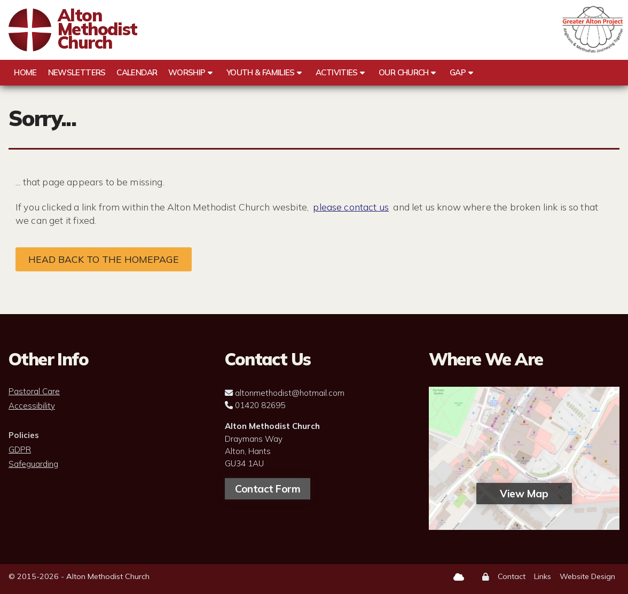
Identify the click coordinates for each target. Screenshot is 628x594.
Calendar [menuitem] (136, 72)
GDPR (20, 450)
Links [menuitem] (542, 576)
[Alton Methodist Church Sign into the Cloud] (458, 577)
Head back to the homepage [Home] (103, 259)
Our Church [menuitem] (404, 72)
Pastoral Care (34, 391)
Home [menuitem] (25, 72)
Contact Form (267, 488)
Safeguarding (33, 464)
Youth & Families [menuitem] (260, 72)
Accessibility (32, 406)
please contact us (351, 207)
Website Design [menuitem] (587, 576)
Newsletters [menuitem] (77, 72)
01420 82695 (260, 405)
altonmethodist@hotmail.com (289, 393)
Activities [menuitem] (337, 72)
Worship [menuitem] (187, 72)
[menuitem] (485, 577)
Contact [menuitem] (511, 576)
